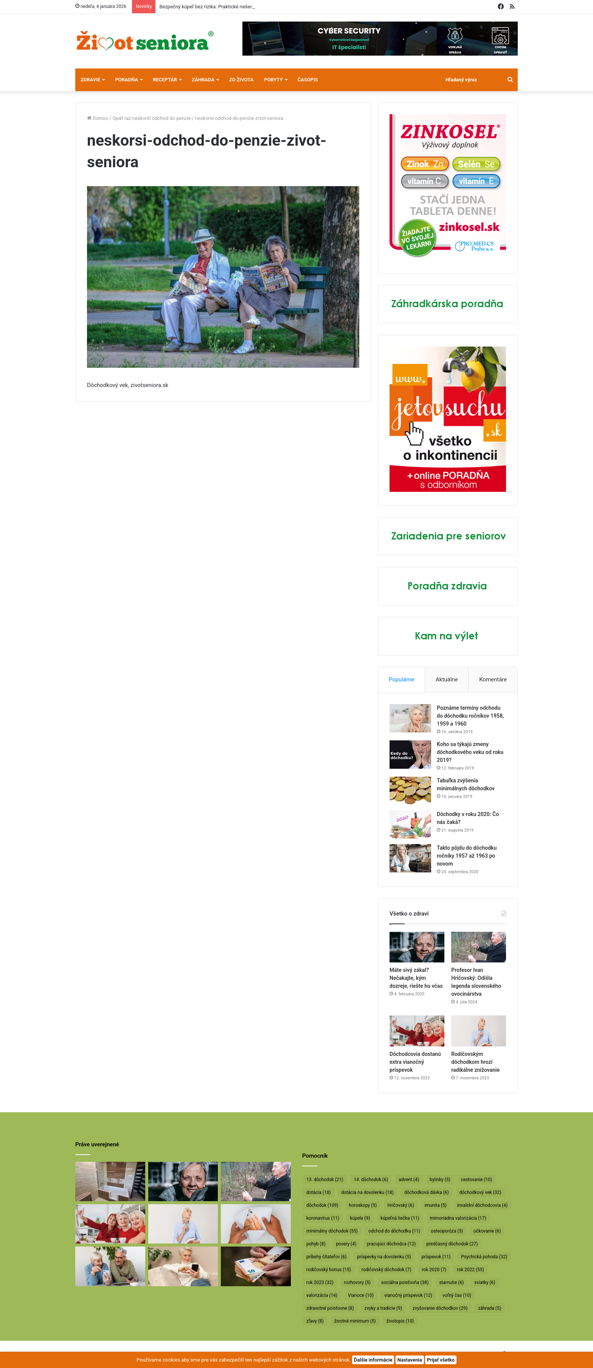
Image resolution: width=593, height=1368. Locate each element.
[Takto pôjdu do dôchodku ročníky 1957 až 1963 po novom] (410, 858)
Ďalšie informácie (373, 1360)
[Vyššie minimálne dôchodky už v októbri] (256, 1266)
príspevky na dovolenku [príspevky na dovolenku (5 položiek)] (384, 1256)
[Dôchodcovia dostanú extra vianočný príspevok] (417, 1030)
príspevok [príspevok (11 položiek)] (436, 1256)
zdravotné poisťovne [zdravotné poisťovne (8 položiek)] (330, 1308)
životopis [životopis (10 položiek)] (400, 1321)
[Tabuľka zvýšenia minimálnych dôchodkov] (410, 791)
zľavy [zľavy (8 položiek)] (315, 1321)
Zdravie (90, 79)
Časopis (308, 79)
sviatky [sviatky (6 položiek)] (484, 1282)
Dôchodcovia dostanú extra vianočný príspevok (415, 1062)
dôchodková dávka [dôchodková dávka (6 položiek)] (426, 1192)
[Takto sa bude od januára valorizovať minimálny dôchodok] (110, 1266)
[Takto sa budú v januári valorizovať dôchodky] (183, 1266)
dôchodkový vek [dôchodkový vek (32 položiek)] (480, 1192)
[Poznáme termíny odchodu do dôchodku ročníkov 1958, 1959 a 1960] (410, 718)
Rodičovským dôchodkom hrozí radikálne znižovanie (475, 1062)
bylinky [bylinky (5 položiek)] (440, 1179)
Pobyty (273, 79)
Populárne (401, 679)
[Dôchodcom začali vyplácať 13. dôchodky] (256, 1224)
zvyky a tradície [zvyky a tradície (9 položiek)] (383, 1308)
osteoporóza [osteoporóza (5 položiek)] (447, 1231)
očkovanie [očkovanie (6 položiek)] (487, 1231)
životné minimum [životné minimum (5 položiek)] (355, 1321)
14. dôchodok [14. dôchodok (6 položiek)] (371, 1179)
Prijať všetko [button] (441, 1360)
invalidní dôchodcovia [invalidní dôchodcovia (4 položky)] (482, 1205)
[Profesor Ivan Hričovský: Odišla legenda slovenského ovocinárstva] (478, 947)
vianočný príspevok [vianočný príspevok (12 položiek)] (408, 1295)
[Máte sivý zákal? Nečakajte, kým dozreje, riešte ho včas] (417, 947)
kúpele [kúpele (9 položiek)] (360, 1218)
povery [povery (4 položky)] (346, 1244)
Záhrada (203, 79)
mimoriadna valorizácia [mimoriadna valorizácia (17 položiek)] (458, 1218)
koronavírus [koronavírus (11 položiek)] (322, 1218)
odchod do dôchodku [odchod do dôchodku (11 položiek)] (394, 1231)
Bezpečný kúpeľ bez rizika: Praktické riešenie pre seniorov (222, 6)
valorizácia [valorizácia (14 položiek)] (321, 1295)
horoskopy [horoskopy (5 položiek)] (363, 1205)
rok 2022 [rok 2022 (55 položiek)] (470, 1269)
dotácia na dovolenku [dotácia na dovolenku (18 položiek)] (368, 1192)
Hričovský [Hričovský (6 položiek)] (400, 1205)
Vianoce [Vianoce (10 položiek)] (361, 1295)
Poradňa (126, 79)
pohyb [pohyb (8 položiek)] (316, 1244)
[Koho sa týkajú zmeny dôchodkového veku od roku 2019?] (410, 754)
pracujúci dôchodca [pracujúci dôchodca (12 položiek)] (391, 1244)
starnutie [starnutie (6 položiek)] (451, 1282)
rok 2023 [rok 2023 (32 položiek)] (320, 1282)
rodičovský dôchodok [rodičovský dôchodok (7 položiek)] (386, 1269)
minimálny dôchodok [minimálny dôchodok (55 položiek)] (332, 1231)
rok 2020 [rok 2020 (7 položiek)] (434, 1269)
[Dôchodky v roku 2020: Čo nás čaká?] (410, 824)
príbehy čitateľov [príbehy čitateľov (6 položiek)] (326, 1256)
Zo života (241, 79)
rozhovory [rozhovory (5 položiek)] (357, 1282)
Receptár (165, 79)
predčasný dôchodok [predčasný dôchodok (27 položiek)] (452, 1244)
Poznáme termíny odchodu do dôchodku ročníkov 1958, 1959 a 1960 (470, 716)
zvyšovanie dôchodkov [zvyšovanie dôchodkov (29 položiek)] (440, 1308)
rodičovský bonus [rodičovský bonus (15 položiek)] (328, 1269)
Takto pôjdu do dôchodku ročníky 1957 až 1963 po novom (467, 856)
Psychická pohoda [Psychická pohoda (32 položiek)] (484, 1256)
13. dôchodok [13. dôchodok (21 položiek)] (324, 1179)
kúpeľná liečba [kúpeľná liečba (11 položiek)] (399, 1218)
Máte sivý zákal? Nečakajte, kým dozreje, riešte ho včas (416, 978)
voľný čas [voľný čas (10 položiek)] (457, 1295)
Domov (97, 118)
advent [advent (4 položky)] (409, 1179)
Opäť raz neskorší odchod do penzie (152, 118)
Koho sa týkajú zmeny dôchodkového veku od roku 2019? (470, 752)
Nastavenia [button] (409, 1360)
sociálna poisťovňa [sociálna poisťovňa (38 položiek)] (404, 1282)
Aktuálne (447, 679)
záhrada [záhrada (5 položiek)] (489, 1308)
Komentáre (493, 679)
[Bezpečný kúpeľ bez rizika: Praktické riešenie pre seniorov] (110, 1181)
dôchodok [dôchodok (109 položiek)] (322, 1205)
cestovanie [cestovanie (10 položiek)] (476, 1179)
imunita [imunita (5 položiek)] (436, 1205)
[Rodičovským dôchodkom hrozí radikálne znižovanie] (478, 1030)
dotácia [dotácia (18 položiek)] (318, 1192)
